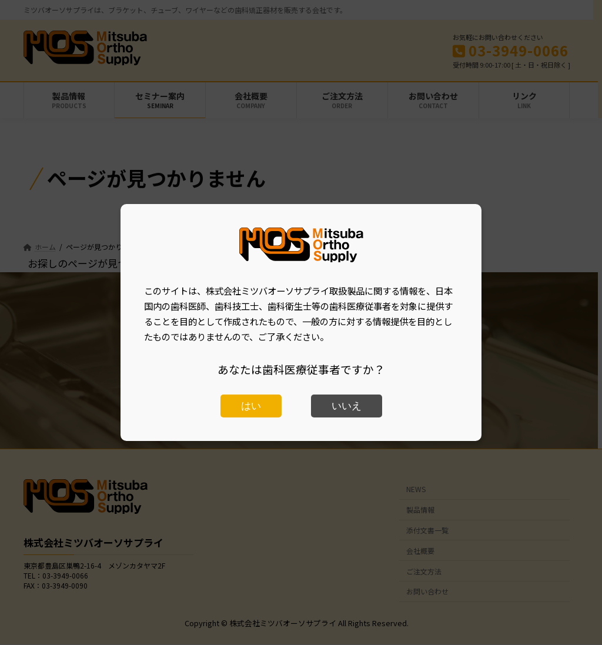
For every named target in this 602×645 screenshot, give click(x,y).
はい (251, 406)
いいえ (347, 406)
